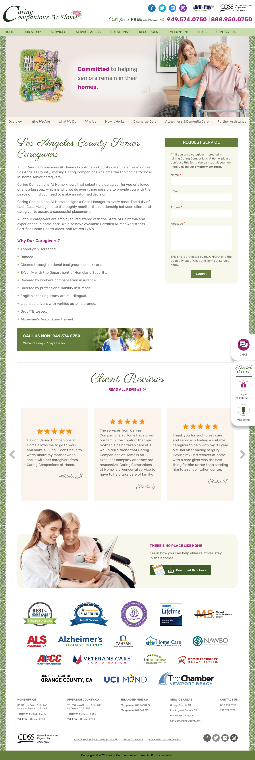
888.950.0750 (231, 19)
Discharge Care (145, 121)
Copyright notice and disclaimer (96, 739)
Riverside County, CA (182, 715)
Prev (12, 454)
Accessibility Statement (165, 739)
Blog (202, 32)
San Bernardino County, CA (185, 720)
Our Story (32, 32)
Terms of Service (218, 260)
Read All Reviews (125, 389)
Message (177, 223)
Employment (178, 32)
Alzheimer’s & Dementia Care (187, 121)
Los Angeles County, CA (183, 710)
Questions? (120, 32)
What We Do (67, 121)
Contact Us (226, 32)
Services (58, 32)
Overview (16, 121)
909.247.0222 (142, 705)
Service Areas (88, 32)
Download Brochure (191, 570)
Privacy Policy (190, 260)
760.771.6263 (88, 713)
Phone (175, 207)
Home (9, 32)
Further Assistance (232, 121)
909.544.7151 (142, 710)
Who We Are (41, 121)
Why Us (90, 121)
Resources (148, 32)
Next (243, 454)
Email (174, 191)
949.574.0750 (187, 19)
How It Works (114, 121)
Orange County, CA (180, 705)
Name (175, 175)
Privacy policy (133, 739)
